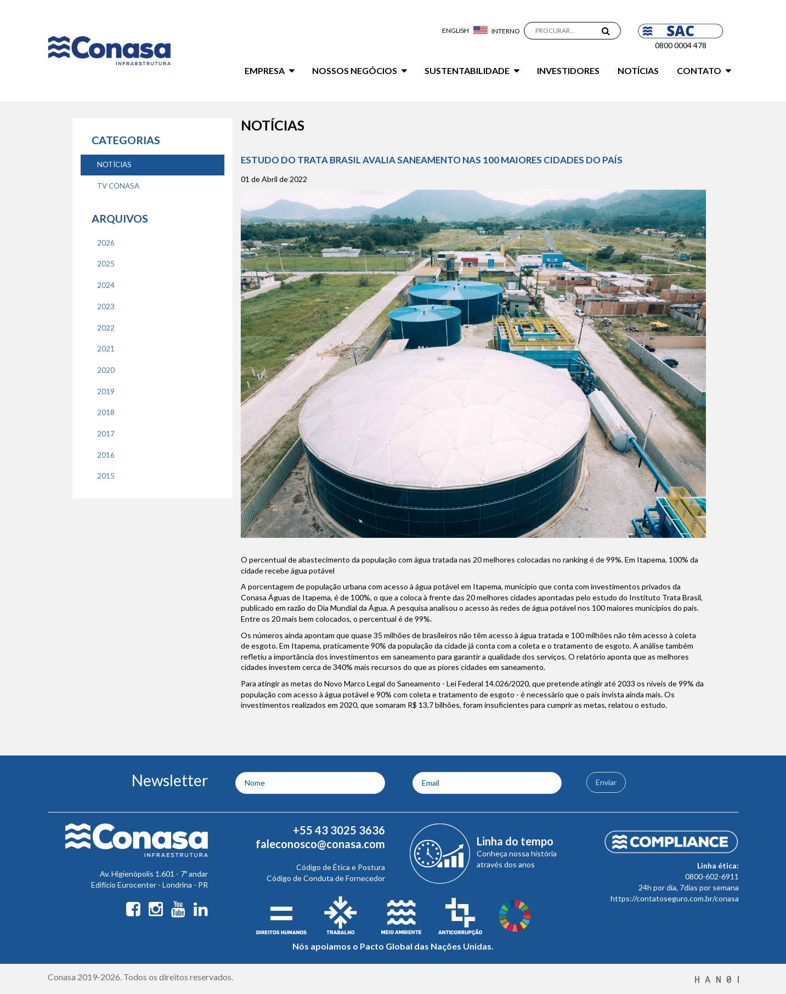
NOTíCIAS (114, 164)
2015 (106, 476)
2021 (106, 348)
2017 (106, 433)
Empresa (265, 70)
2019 (106, 391)
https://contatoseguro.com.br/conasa (674, 898)
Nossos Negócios (354, 70)
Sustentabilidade (467, 70)
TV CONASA (118, 185)
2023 (106, 306)
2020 (106, 370)
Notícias (638, 70)
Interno (505, 31)
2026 (106, 242)
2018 (106, 412)
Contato (699, 70)
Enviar (606, 782)
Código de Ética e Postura (340, 867)
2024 (106, 285)
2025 (106, 263)
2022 (106, 327)
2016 (106, 455)
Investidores (568, 70)
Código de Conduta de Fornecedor (326, 878)
